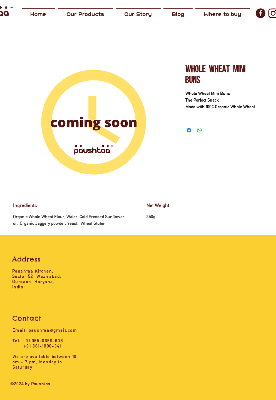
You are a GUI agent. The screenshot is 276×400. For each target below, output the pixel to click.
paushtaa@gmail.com (53, 330)
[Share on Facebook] (189, 130)
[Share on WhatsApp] (199, 130)
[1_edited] (260, 13)
